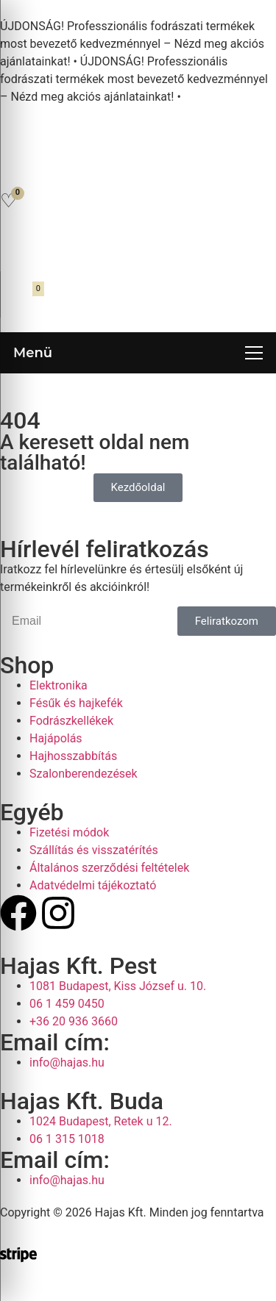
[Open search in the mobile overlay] (138, 166)
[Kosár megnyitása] (20, 298)
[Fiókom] (17, 247)
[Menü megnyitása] (138, 352)
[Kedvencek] (8, 200)
